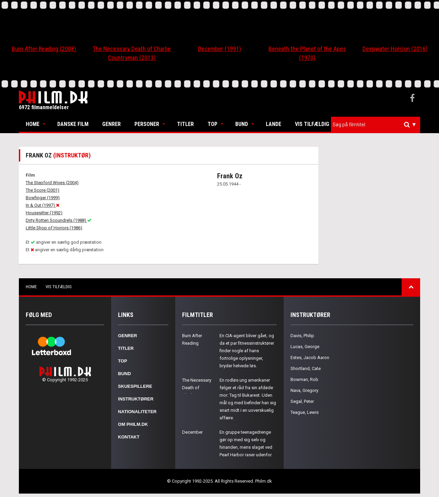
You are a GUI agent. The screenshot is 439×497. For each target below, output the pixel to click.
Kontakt (129, 436)
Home (32, 124)
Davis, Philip (302, 335)
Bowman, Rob (304, 379)
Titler (185, 124)
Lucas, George (304, 346)
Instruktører (135, 399)
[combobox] (375, 125)
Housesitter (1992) (44, 212)
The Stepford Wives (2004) (52, 182)
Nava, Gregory (304, 390)
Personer (146, 124)
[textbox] (377, 124)
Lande (273, 124)
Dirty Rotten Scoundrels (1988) (59, 220)
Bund (241, 124)
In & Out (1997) (42, 205)
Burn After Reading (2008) (44, 48)
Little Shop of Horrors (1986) (54, 227)
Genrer (111, 124)
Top (212, 124)
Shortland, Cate (305, 368)
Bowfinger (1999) (43, 197)
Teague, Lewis (304, 412)
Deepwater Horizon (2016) (395, 48)
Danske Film (72, 124)
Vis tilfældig (312, 124)
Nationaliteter (137, 411)
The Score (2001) (42, 190)
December (192, 432)
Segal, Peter (302, 401)
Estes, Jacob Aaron (309, 357)
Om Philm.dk (133, 424)
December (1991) (219, 48)
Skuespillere (135, 386)
